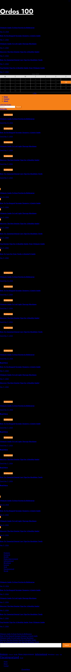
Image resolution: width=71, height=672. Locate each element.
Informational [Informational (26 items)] (41, 654)
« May (35, 93)
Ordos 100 (16, 11)
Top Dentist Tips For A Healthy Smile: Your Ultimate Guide (22, 68)
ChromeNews (25, 669)
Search (67, 645)
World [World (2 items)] (21, 658)
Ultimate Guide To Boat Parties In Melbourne (17, 28)
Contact (6, 99)
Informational (9, 561)
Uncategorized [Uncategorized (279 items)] (9, 657)
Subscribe (3, 109)
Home (6, 97)
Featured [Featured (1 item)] (11, 654)
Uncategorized (8, 115)
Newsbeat (7, 563)
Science (6, 565)
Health (6, 557)
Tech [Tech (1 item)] (61, 654)
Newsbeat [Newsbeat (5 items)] (51, 654)
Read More (4, 363)
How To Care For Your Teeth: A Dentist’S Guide (18, 254)
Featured (7, 555)
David (2, 123)
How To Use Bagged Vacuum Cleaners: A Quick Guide (20, 36)
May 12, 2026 (4, 32)
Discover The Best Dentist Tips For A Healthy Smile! (19, 52)
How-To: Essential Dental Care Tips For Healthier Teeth (21, 60)
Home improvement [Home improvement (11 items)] (26, 654)
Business (7, 553)
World (6, 571)
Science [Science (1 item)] (57, 654)
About (6, 101)
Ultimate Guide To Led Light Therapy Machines (18, 44)
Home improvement (11, 559)
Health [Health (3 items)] (15, 654)
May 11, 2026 (4, 40)
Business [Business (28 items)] (4, 654)
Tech (5, 567)
